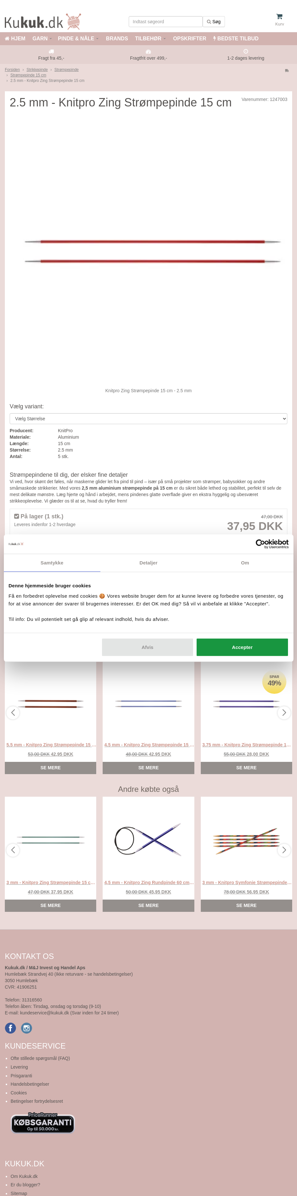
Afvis (147, 647)
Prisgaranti (21, 1075)
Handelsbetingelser (30, 1084)
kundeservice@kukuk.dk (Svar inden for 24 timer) (69, 1012)
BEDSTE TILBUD (235, 38)
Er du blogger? (25, 1184)
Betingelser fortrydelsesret (37, 1101)
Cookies (19, 1092)
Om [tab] (245, 562)
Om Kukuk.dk (24, 1176)
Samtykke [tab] (52, 562)
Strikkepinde (37, 69)
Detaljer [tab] (149, 562)
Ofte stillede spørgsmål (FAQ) (40, 1058)
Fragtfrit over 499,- (148, 58)
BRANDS (116, 38)
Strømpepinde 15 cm (28, 75)
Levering (19, 1067)
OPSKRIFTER (189, 38)
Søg (214, 21)
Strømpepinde (66, 69)
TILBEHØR (148, 38)
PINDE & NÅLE (76, 38)
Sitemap (19, 1193)
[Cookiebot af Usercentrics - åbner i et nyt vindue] (260, 544)
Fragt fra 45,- (51, 58)
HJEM (15, 38)
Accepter (242, 647)
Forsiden (12, 69)
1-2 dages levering (245, 58)
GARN (40, 38)
